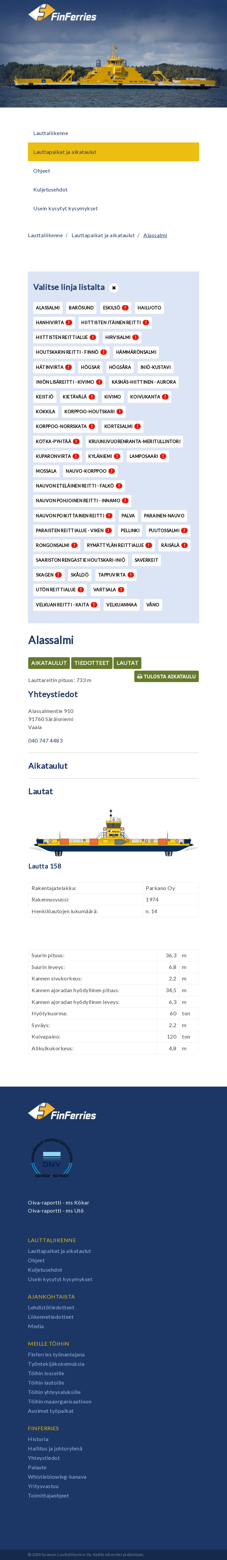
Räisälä (174, 545)
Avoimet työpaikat (51, 1410)
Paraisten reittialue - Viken (74, 530)
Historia (38, 1439)
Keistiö (45, 396)
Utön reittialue (60, 589)
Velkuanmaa (121, 604)
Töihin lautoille (46, 1382)
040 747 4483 (45, 740)
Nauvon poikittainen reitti (74, 515)
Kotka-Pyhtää (58, 441)
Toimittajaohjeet (48, 1495)
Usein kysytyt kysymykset (65, 208)
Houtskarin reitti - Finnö (71, 352)
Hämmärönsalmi (136, 352)
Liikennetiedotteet (51, 1316)
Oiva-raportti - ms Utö (56, 1210)
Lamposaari (148, 456)
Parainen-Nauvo (164, 515)
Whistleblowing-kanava (57, 1476)
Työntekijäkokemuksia (56, 1363)
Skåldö (80, 575)
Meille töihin (49, 1343)
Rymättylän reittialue (119, 545)
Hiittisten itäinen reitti (115, 322)
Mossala (46, 471)
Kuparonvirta (57, 456)
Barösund (81, 307)
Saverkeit (146, 560)
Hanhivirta (54, 322)
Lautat (127, 663)
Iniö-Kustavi (155, 367)
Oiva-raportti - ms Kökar (58, 1202)
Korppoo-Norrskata (65, 426)
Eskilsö (116, 307)
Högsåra (120, 367)
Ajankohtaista (51, 1296)
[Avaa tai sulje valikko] (190, 12)
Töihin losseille (46, 1373)
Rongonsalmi (57, 545)
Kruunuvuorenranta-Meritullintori (134, 441)
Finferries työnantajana (56, 1354)
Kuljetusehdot (50, 189)
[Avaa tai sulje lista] (114, 288)
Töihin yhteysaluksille (54, 1392)
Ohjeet (41, 170)
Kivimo (112, 396)
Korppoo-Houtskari (93, 411)
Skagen (49, 575)
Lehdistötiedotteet (51, 1307)
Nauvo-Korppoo (90, 471)
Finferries (43, 1428)
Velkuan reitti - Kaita (66, 604)
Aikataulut (49, 663)
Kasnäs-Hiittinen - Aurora (144, 382)
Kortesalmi (122, 426)
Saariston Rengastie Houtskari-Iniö (80, 560)
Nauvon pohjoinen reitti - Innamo (82, 500)
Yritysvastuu (43, 1486)
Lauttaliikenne (50, 133)
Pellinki (130, 530)
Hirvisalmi (122, 337)
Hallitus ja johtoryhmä (55, 1448)
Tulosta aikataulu (166, 676)
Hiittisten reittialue (66, 337)
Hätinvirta (54, 367)
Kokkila (45, 411)
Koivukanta (149, 396)
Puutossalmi (168, 530)
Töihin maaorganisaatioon (59, 1401)
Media (36, 1326)
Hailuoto (149, 307)
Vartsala (109, 589)
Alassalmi (155, 235)
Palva (128, 515)
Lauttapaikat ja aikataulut (64, 152)
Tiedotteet (91, 663)
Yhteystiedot (44, 1457)
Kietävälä (79, 396)
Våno (153, 604)
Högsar (90, 367)
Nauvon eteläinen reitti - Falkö (79, 486)
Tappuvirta (116, 575)
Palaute (37, 1467)
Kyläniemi (104, 456)
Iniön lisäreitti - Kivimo (69, 382)
